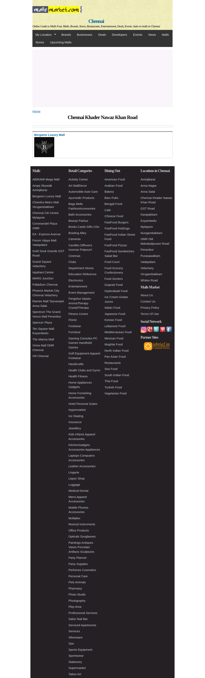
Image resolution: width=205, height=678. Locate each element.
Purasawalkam (150, 256)
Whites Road (149, 280)
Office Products (78, 530)
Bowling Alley (77, 233)
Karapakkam (149, 214)
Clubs (72, 262)
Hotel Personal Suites (82, 403)
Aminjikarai (148, 179)
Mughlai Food (114, 344)
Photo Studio (77, 594)
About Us (147, 295)
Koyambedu (149, 220)
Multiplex (74, 518)
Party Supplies (78, 564)
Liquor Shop (76, 478)
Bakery (109, 191)
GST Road (148, 208)
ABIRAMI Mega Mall (45, 179)
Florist (72, 320)
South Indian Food (117, 375)
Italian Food (112, 307)
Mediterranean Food (118, 332)
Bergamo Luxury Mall (46, 196)
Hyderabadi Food (116, 291)
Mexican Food (114, 338)
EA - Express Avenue (46, 234)
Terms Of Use (150, 314)
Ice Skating (75, 416)
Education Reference (82, 274)
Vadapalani (148, 262)
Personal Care (78, 576)
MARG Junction (42, 278)
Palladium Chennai (45, 284)
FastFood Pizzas (116, 245)
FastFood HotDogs (117, 228)
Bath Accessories (79, 214)
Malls (165, 34)
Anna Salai (148, 191)
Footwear (74, 326)
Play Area (74, 606)
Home (36, 111)
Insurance (75, 422)
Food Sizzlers (114, 278)
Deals (102, 34)
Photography (76, 600)
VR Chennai (40, 356)
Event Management (81, 292)
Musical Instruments (81, 524)
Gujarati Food (114, 284)
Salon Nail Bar (78, 619)
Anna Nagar (149, 185)
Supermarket (77, 668)
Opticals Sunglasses (82, 536)
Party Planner (77, 557)
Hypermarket (77, 409)
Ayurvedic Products (81, 198)
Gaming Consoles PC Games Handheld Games (82, 343)
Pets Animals (77, 582)
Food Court (112, 262)
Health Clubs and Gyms (84, 370)
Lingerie (73, 472)
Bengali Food (113, 204)
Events (137, 34)
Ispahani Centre (43, 272)
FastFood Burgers (117, 222)
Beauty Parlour (78, 220)
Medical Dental (78, 490)
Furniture (74, 332)
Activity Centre (78, 179)
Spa (71, 643)
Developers (119, 34)
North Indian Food (117, 350)
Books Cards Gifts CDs (83, 226)
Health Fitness (78, 376)
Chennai (96, 21)
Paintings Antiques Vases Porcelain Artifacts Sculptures (81, 547)
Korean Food (113, 320)
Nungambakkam (151, 233)
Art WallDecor (77, 185)
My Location (44, 35)
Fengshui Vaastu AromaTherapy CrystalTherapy (79, 303)
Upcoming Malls (60, 42)
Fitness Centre (78, 314)
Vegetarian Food (116, 393)
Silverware (75, 637)
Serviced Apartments (82, 625)
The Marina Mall (43, 339)
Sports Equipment (80, 649)
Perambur (147, 249)
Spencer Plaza (42, 322)
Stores (39, 42)
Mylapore (147, 226)
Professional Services (82, 613)
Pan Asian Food (115, 356)
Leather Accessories (81, 466)
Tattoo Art (74, 674)
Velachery (147, 268)
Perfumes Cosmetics (82, 570)
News (152, 34)
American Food (115, 179)
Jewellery (74, 428)
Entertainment (77, 286)
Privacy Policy (150, 307)
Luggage (74, 484)
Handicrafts (76, 364)
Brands (66, 34)
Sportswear (76, 655)
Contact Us (148, 301)
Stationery (75, 662)
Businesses (84, 34)
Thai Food (111, 381)
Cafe (108, 210)
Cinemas (74, 256)
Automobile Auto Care (83, 191)
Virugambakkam (151, 274)
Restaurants (113, 362)
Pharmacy (75, 588)
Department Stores (81, 268)
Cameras (74, 239)
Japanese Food (115, 314)
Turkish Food (113, 387)
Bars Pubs (111, 198)
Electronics (75, 280)
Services (74, 631)
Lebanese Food (115, 326)
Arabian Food (114, 185)
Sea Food (111, 369)
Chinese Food (114, 216)
